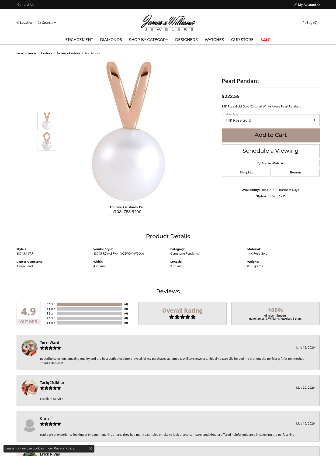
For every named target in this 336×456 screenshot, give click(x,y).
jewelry (32, 53)
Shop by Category (148, 40)
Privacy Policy (64, 448)
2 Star (51, 318)
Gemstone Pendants (68, 53)
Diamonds (111, 40)
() (126, 304)
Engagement (79, 40)
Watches (214, 40)
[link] (26, 4)
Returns (295, 172)
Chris (45, 418)
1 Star (51, 323)
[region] (128, 131)
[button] (305, 4)
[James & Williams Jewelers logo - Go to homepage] (168, 22)
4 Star (51, 309)
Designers (186, 40)
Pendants (46, 53)
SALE (266, 40)
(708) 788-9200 (127, 212)
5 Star (51, 304)
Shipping (246, 172)
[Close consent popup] (90, 448)
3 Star (51, 313)
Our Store (242, 40)
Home (20, 53)
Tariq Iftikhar (52, 382)
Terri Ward (49, 342)
